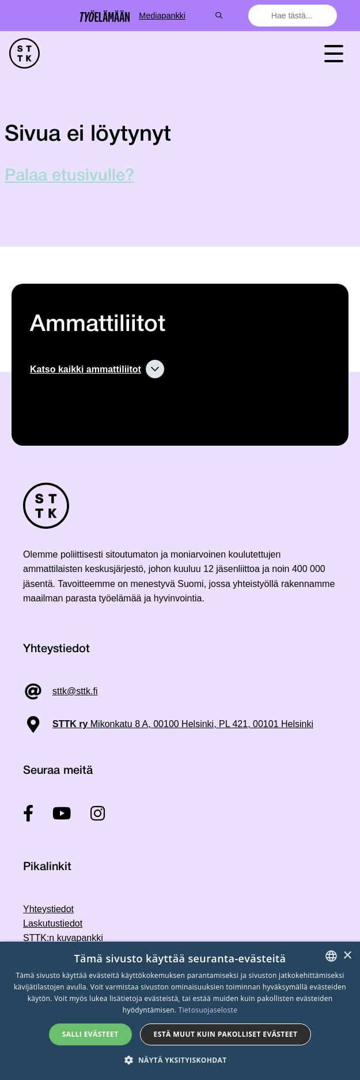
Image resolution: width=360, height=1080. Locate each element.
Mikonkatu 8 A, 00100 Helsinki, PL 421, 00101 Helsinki (182, 724)
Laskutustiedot (52, 923)
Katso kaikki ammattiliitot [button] (85, 369)
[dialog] (180, 1011)
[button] (179, 1060)
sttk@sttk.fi (74, 691)
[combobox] (294, 16)
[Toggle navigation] (333, 53)
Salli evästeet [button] (90, 1034)
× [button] (347, 955)
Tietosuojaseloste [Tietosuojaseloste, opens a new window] (208, 1010)
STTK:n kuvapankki (63, 938)
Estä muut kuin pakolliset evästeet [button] (226, 1034)
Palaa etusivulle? (69, 176)
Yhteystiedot (48, 909)
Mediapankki (204, 15)
